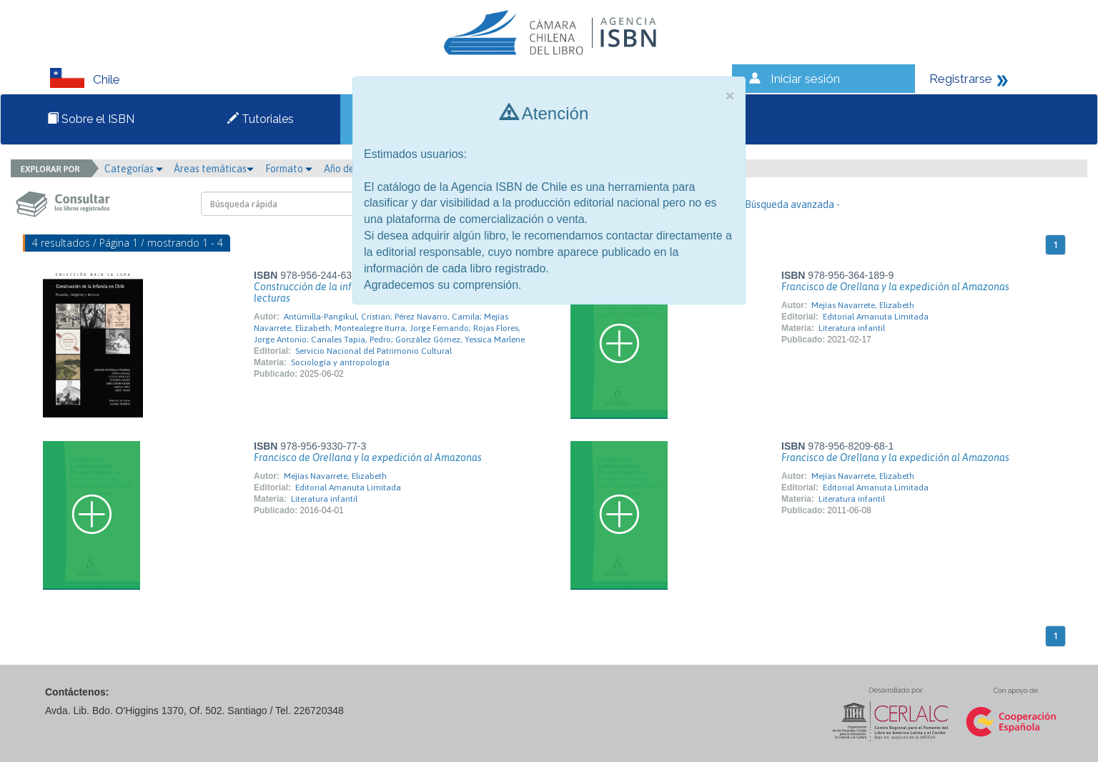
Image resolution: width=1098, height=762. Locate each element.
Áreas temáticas (214, 168)
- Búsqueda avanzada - (789, 204)
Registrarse (960, 78)
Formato (288, 168)
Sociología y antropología (340, 362)
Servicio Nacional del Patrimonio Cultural (373, 351)
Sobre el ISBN (90, 119)
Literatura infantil (851, 328)
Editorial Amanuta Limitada (876, 317)
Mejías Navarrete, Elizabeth (862, 305)
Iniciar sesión (805, 78)
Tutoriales (260, 119)
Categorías (133, 168)
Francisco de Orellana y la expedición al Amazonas (895, 286)
